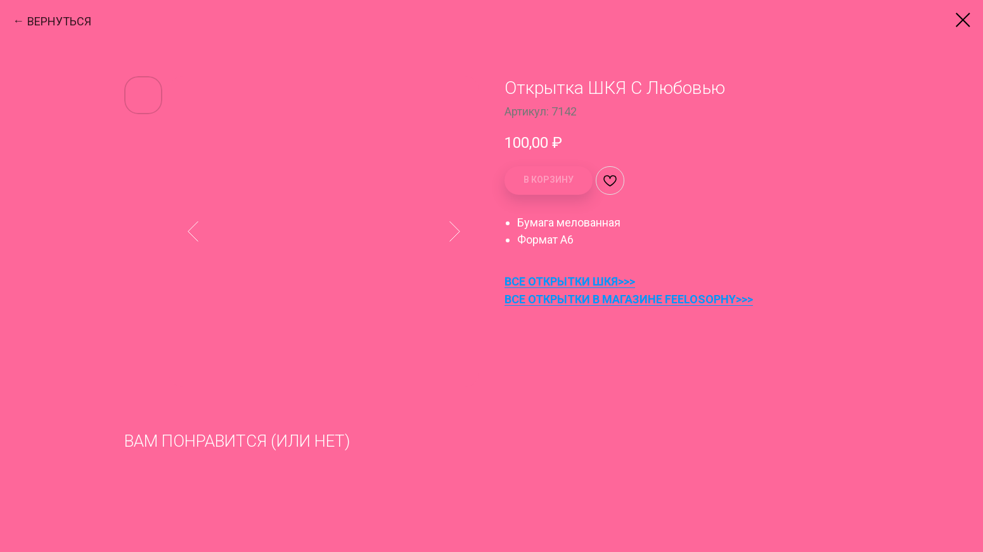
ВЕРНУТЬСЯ (59, 21)
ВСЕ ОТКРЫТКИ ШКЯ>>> (569, 281)
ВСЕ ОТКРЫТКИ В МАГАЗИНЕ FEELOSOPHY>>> (628, 299)
